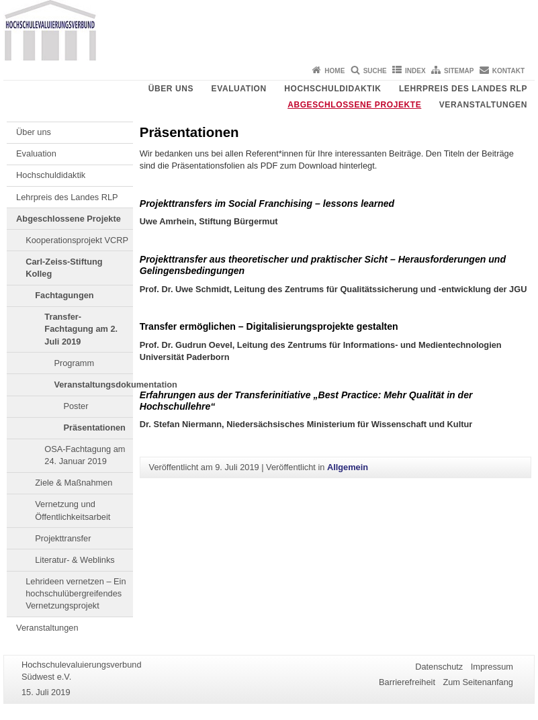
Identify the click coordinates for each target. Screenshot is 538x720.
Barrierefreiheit (407, 682)
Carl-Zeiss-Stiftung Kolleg (64, 268)
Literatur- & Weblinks (75, 560)
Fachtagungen (64, 295)
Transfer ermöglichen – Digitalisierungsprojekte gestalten (269, 326)
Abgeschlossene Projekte (354, 104)
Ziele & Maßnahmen (73, 483)
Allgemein (347, 467)
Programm (74, 363)
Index (415, 71)
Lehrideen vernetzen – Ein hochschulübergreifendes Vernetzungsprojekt (76, 593)
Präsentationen (94, 427)
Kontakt (508, 71)
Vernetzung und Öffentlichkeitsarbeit (72, 510)
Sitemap (459, 71)
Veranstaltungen (483, 104)
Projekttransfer (63, 538)
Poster (75, 406)
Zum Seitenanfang (478, 682)
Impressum (492, 667)
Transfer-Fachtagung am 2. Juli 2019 (81, 329)
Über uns (170, 88)
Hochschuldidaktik (332, 88)
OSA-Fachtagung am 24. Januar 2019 (84, 455)
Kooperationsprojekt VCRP (77, 240)
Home (334, 71)
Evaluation (239, 88)
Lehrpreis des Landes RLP (463, 88)
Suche (375, 71)
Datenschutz (439, 667)
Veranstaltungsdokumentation (93, 384)
